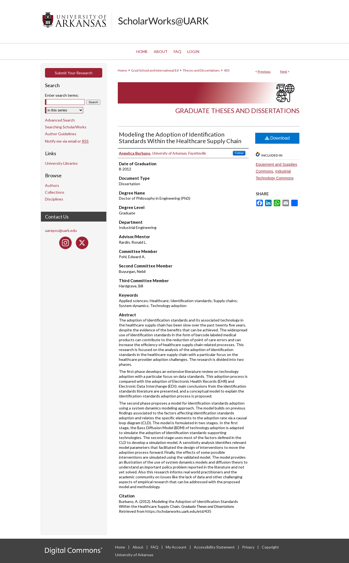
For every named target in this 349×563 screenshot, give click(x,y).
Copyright (270, 547)
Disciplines (54, 199)
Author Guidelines (60, 133)
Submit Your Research (73, 72)
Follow (239, 153)
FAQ (155, 547)
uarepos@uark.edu (61, 230)
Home (122, 70)
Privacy (248, 547)
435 (227, 70)
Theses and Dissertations (201, 70)
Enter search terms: (62, 95)
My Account (176, 547)
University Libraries (61, 163)
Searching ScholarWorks (65, 127)
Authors (52, 185)
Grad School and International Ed (155, 70)
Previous (264, 71)
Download (277, 138)
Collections (54, 192)
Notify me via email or (67, 141)
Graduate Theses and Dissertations (237, 110)
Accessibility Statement (215, 547)
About (138, 547)
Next (283, 71)
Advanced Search (60, 120)
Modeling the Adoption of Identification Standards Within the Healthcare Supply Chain (180, 138)
